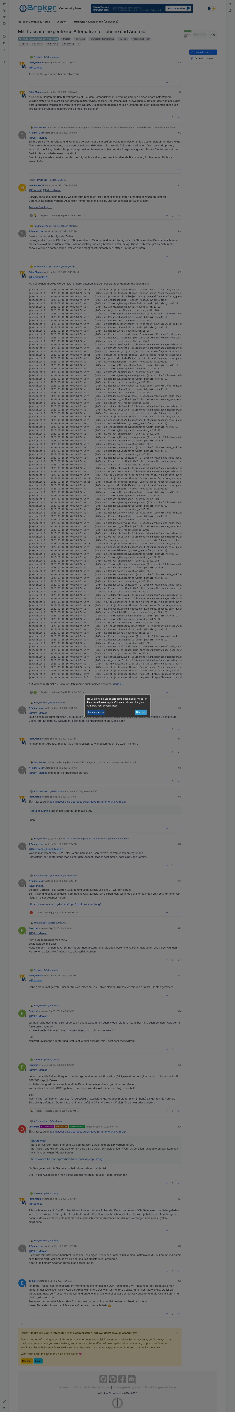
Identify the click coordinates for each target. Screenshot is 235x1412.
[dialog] (117, 706)
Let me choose (96, 712)
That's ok (141, 712)
